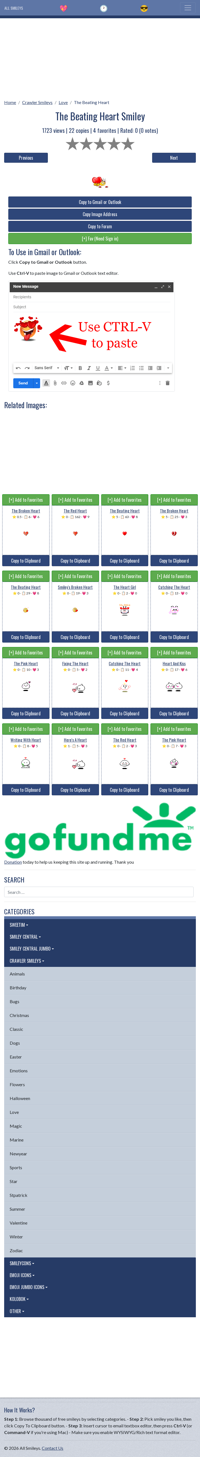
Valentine (18, 1222)
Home (10, 102)
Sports (16, 1167)
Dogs (15, 1042)
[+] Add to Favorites (26, 499)
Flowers (17, 1084)
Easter (16, 1056)
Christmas (19, 1015)
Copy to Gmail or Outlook (100, 202)
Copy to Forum (100, 226)
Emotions (19, 1070)
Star (13, 1181)
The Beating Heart (91, 102)
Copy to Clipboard (26, 560)
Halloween (20, 1098)
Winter (16, 1236)
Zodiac (16, 1250)
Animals (17, 973)
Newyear (18, 1153)
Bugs (14, 1001)
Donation (13, 862)
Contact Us (52, 1448)
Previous (26, 157)
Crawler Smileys (37, 102)
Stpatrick (18, 1195)
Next (174, 157)
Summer (17, 1209)
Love (63, 102)
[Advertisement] (100, 57)
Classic (16, 1029)
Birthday (18, 987)
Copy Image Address (100, 214)
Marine (17, 1139)
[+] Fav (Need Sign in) (100, 238)
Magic (16, 1126)
